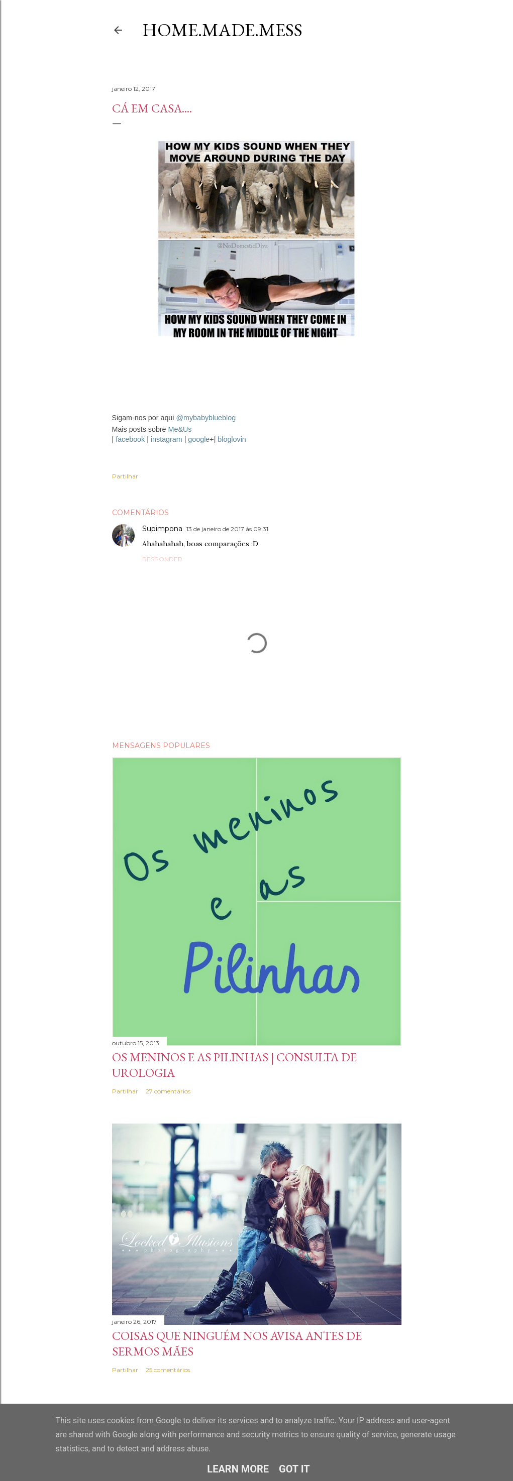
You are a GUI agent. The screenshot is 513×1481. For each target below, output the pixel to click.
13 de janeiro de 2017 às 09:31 (227, 529)
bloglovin (232, 439)
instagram (166, 439)
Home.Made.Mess (222, 30)
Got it (294, 1469)
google (199, 439)
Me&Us (180, 429)
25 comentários (168, 1370)
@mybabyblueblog (206, 418)
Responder (162, 559)
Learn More (238, 1469)
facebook (130, 439)
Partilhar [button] (125, 476)
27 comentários (168, 1091)
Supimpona (162, 528)
